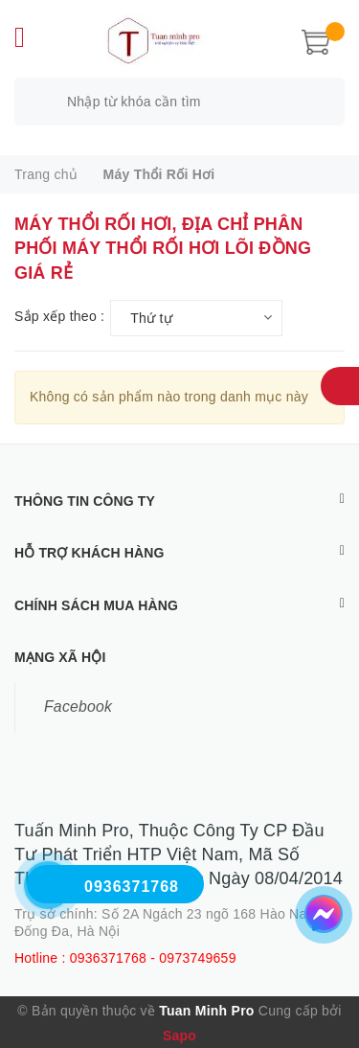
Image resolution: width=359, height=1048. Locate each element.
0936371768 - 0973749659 (153, 958)
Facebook (78, 706)
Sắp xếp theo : (59, 316)
